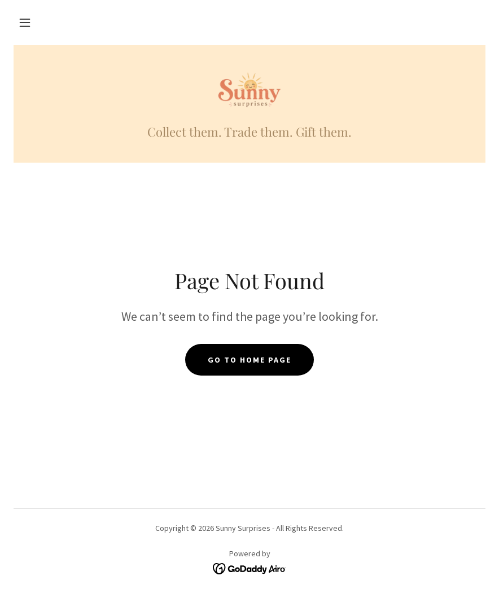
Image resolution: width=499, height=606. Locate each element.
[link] (249, 90)
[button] (25, 22)
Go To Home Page (249, 360)
